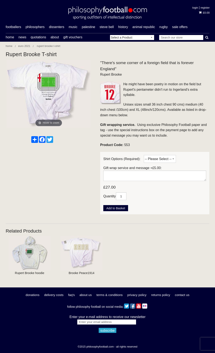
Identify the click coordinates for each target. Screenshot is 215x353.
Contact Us (182, 295)
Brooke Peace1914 (81, 273)
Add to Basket (115, 208)
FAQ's (71, 295)
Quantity (109, 196)
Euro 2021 (24, 46)
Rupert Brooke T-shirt (48, 46)
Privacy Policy (137, 295)
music (73, 27)
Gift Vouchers (72, 37)
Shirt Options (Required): (121, 159)
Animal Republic (143, 27)
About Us (86, 295)
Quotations (38, 37)
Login (195, 7)
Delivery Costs (53, 295)
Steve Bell (107, 27)
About (55, 37)
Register (205, 7)
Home (10, 37)
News (22, 37)
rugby (163, 27)
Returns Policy (160, 295)
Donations (32, 295)
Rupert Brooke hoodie (29, 273)
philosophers (35, 27)
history (123, 27)
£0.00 (204, 12)
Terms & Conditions (109, 295)
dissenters (56, 27)
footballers (13, 27)
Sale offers (180, 27)
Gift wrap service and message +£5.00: (132, 168)
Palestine (88, 27)
